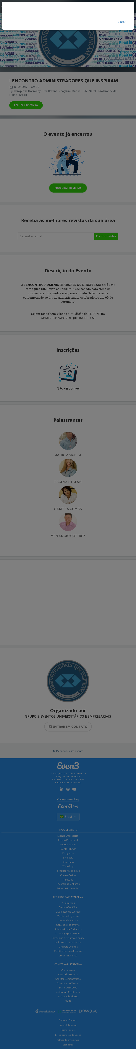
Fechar (121, 21)
